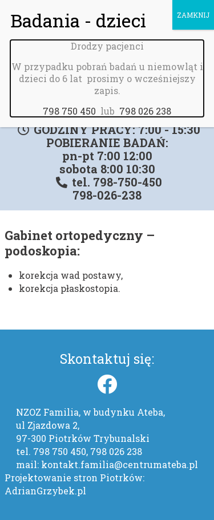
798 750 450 (69, 99)
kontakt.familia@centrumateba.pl (119, 464)
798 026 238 (145, 99)
